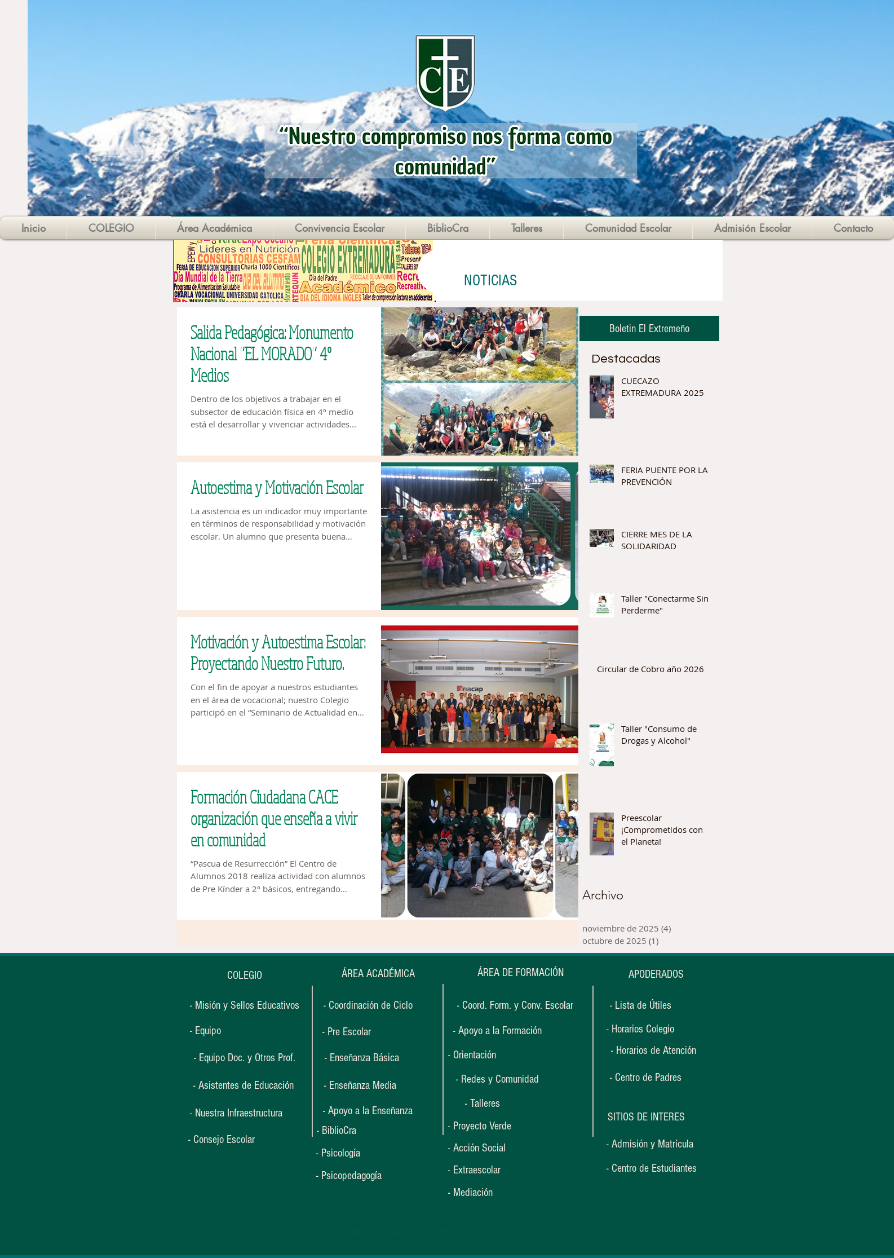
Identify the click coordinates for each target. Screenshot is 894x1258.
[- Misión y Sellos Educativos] (244, 1005)
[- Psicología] (350, 1153)
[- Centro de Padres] (645, 1077)
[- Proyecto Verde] (486, 1126)
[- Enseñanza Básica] (362, 1058)
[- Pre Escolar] (346, 1032)
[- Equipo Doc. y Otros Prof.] (244, 1058)
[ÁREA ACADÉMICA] (378, 974)
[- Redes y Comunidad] (497, 1079)
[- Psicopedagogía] (355, 1176)
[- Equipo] (205, 1031)
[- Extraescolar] (482, 1170)
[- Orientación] (482, 1055)
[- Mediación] (482, 1193)
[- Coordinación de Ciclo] (368, 1005)
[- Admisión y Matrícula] (650, 1144)
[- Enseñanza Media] (360, 1085)
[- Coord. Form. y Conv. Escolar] (515, 1005)
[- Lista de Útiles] (640, 1005)
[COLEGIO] (244, 975)
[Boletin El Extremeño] (649, 328)
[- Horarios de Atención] (653, 1050)
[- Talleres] (482, 1103)
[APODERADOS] (656, 974)
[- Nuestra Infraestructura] (236, 1113)
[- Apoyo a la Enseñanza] (367, 1111)
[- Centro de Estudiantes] (652, 1168)
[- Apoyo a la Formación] (497, 1031)
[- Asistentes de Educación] (243, 1085)
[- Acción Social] (482, 1148)
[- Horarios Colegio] (644, 1029)
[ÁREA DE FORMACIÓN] (520, 973)
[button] (646, 1117)
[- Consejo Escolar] (221, 1139)
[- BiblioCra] (351, 1131)
